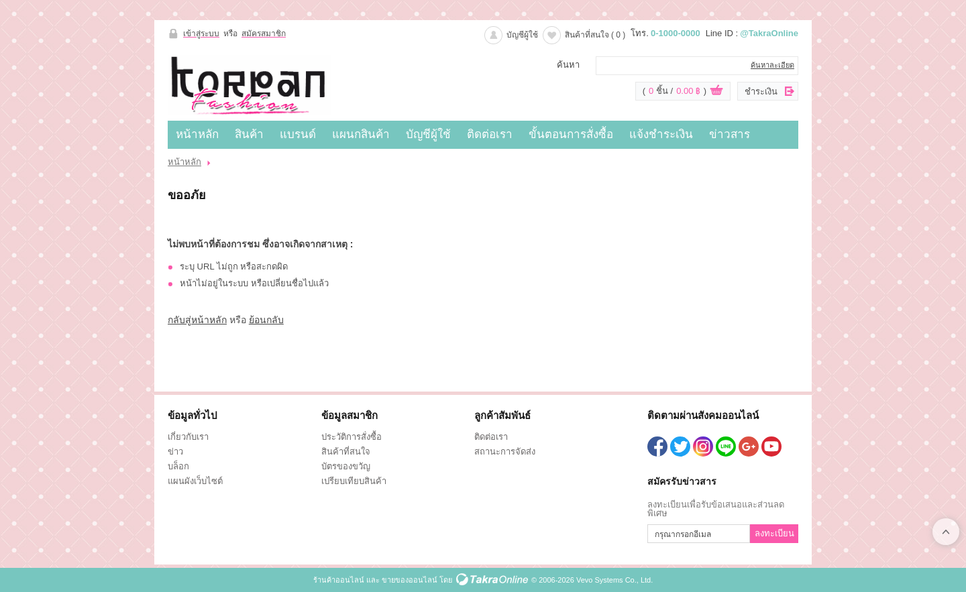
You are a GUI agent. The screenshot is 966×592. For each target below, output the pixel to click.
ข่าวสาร (729, 134)
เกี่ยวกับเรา (188, 437)
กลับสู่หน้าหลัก (197, 319)
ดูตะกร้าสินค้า (716, 91)
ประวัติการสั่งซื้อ (351, 437)
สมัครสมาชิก (263, 33)
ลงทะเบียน (774, 533)
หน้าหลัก (197, 134)
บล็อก (178, 466)
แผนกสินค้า (361, 134)
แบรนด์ (298, 134)
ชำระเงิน (761, 91)
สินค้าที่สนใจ (595, 35)
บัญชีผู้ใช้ (522, 35)
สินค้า (249, 134)
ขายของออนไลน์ (409, 580)
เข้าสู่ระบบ (201, 33)
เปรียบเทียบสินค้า (353, 481)
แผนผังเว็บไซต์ (195, 481)
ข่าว (175, 452)
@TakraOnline (769, 33)
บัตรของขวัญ (345, 466)
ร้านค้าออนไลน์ (338, 580)
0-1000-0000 (675, 33)
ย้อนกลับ (266, 319)
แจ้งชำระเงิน (661, 134)
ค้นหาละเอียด (772, 65)
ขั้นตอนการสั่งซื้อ (571, 134)
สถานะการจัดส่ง (504, 452)
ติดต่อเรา (490, 134)
